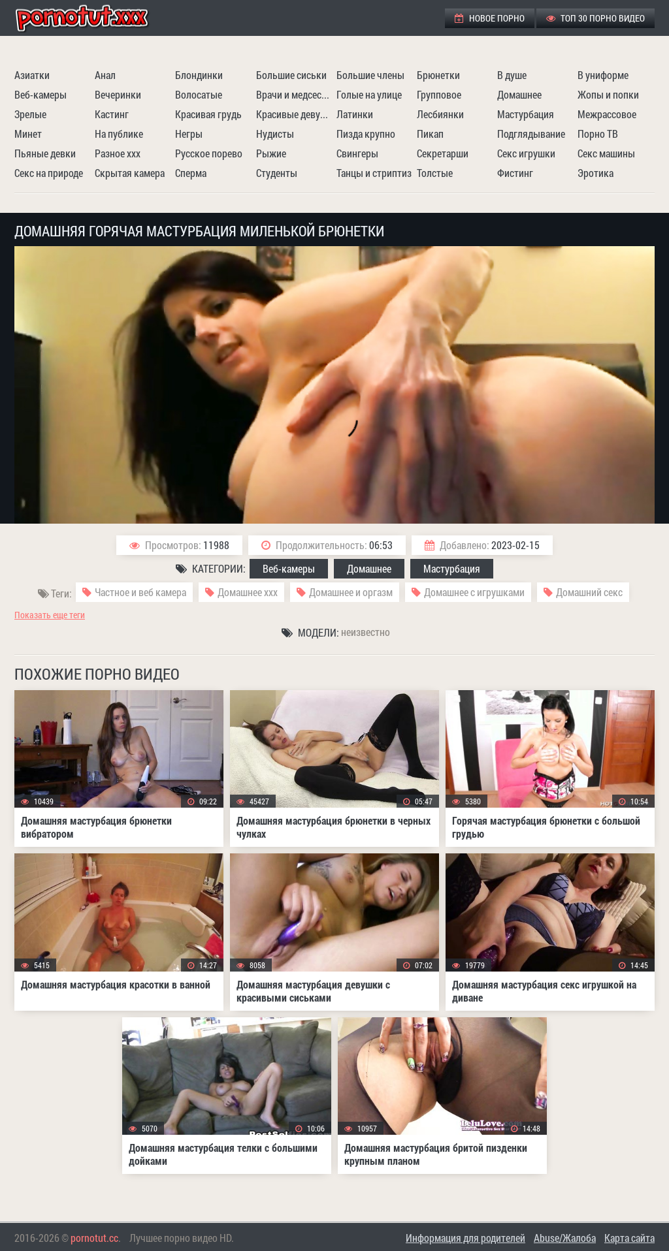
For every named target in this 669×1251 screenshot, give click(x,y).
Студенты (276, 173)
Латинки (354, 114)
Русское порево (208, 153)
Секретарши (442, 153)
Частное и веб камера (140, 592)
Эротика (595, 173)
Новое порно (490, 18)
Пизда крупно (365, 133)
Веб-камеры (40, 94)
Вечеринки (118, 94)
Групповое (439, 94)
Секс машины (606, 153)
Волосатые (198, 94)
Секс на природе (48, 173)
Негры (189, 133)
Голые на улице (369, 94)
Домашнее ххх (248, 592)
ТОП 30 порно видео (595, 18)
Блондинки (199, 75)
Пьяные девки (45, 153)
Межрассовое (607, 114)
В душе (512, 75)
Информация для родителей (465, 1237)
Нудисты (275, 133)
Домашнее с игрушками (474, 592)
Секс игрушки (526, 153)
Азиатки (32, 75)
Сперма (190, 173)
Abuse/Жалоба (565, 1237)
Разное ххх (117, 153)
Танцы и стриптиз (374, 173)
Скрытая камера (130, 173)
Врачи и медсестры (294, 94)
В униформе (603, 75)
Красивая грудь (208, 114)
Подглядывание (531, 133)
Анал (105, 75)
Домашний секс (589, 592)
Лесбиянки (440, 114)
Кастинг (112, 114)
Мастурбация (525, 114)
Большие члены (370, 75)
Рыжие (271, 153)
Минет (28, 133)
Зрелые (30, 114)
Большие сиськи (291, 75)
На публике (119, 133)
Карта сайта (629, 1237)
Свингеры (357, 153)
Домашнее (519, 94)
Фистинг (515, 173)
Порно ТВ (598, 133)
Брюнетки (438, 75)
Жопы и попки (608, 94)
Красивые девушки (294, 114)
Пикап (430, 133)
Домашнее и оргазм (351, 592)
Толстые (435, 173)
